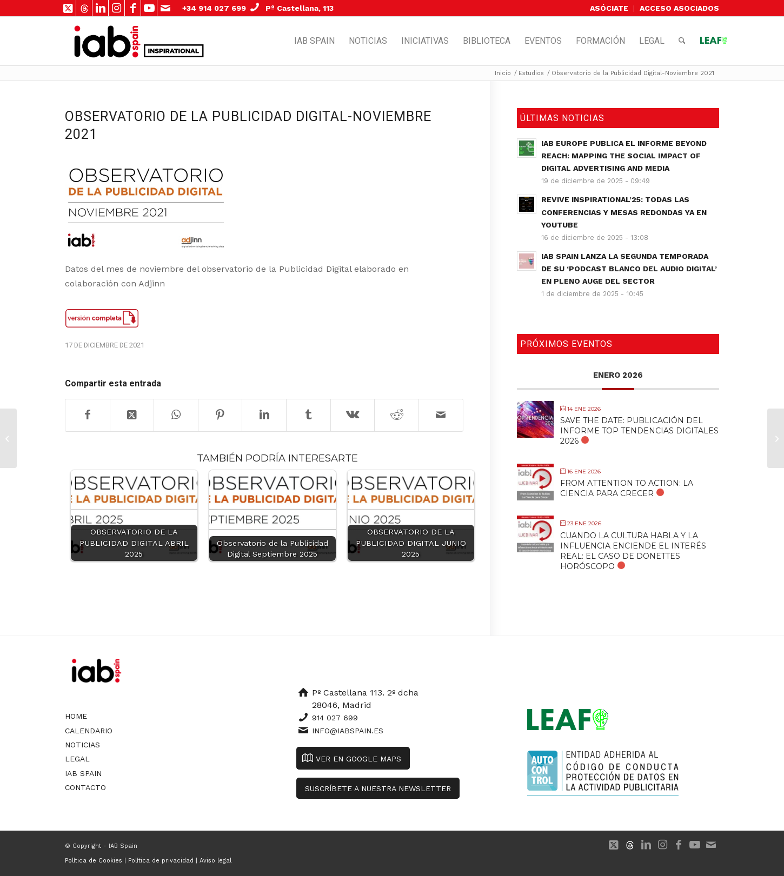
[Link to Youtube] (149, 8)
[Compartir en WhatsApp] (176, 415)
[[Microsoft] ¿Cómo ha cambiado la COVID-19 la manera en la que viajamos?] (775, 438)
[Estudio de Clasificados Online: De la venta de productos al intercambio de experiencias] (8, 438)
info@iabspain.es (347, 730)
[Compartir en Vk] (353, 415)
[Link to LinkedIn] (100, 8)
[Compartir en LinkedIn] (264, 415)
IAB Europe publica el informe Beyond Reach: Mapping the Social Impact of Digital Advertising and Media (624, 155)
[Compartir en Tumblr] (308, 415)
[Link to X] (68, 8)
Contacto (85, 787)
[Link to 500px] (84, 8)
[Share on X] (132, 415)
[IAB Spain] (107, 41)
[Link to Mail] (165, 8)
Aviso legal (215, 860)
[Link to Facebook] (133, 8)
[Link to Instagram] (116, 8)
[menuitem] (609, 8)
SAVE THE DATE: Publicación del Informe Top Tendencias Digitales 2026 (639, 431)
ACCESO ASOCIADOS (679, 8)
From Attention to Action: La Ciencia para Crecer (626, 488)
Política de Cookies (93, 860)
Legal (77, 758)
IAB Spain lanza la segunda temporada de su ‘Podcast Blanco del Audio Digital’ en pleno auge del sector (629, 268)
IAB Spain (83, 773)
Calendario (88, 730)
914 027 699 (335, 717)
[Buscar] (682, 41)
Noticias (82, 744)
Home (76, 716)
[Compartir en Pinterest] (220, 415)
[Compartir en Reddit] (396, 415)
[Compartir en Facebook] (87, 415)
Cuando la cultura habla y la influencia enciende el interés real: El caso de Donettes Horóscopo (633, 551)
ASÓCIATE (609, 8)
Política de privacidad (161, 860)
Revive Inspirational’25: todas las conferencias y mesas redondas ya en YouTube (624, 212)
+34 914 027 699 (214, 8)
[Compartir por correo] (441, 415)
